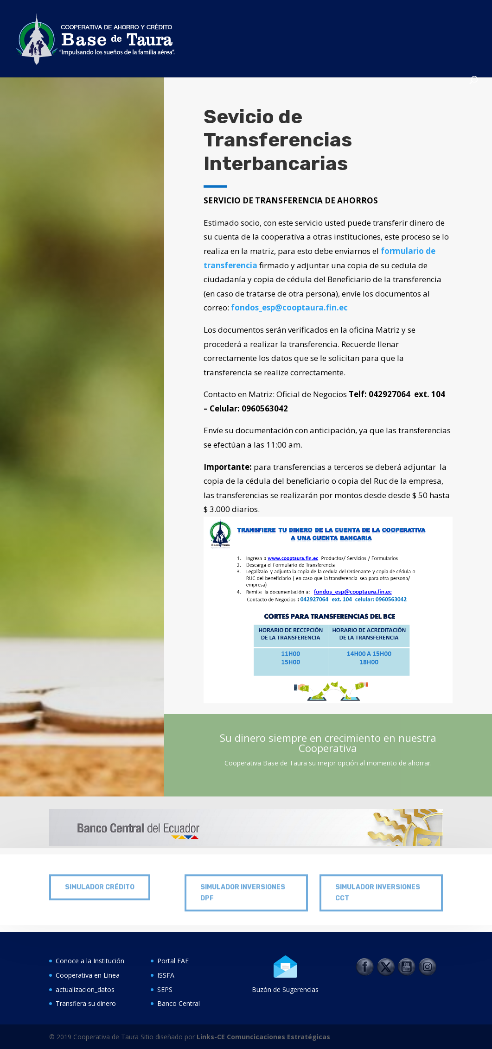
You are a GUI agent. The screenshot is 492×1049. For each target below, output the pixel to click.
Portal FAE (173, 960)
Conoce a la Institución (90, 960)
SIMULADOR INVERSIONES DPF (242, 885)
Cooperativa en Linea (88, 975)
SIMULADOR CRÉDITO (99, 880)
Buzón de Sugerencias (285, 989)
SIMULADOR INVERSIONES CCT (377, 885)
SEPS (165, 989)
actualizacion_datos (85, 989)
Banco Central (178, 1003)
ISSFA (165, 975)
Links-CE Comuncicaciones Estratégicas (262, 1036)
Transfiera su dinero (86, 1003)
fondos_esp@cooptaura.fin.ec (289, 307)
